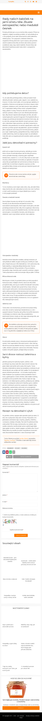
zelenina (24, 448)
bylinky (17, 448)
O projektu (11, 1)
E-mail (4, 502)
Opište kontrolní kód (16, 530)
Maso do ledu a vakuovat (10, 579)
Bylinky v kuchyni (10, 440)
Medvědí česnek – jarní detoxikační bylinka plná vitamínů (9, 559)
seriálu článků (24, 438)
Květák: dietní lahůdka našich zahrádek (28, 596)
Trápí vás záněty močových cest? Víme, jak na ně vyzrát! (9, 668)
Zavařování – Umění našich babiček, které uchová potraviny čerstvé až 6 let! (28, 562)
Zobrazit (21, 708)
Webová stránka (7, 508)
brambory (10, 448)
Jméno (4, 495)
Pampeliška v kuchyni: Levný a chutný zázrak (10, 596)
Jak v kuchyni (20, 716)
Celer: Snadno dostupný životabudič (28, 580)
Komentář (6, 472)
